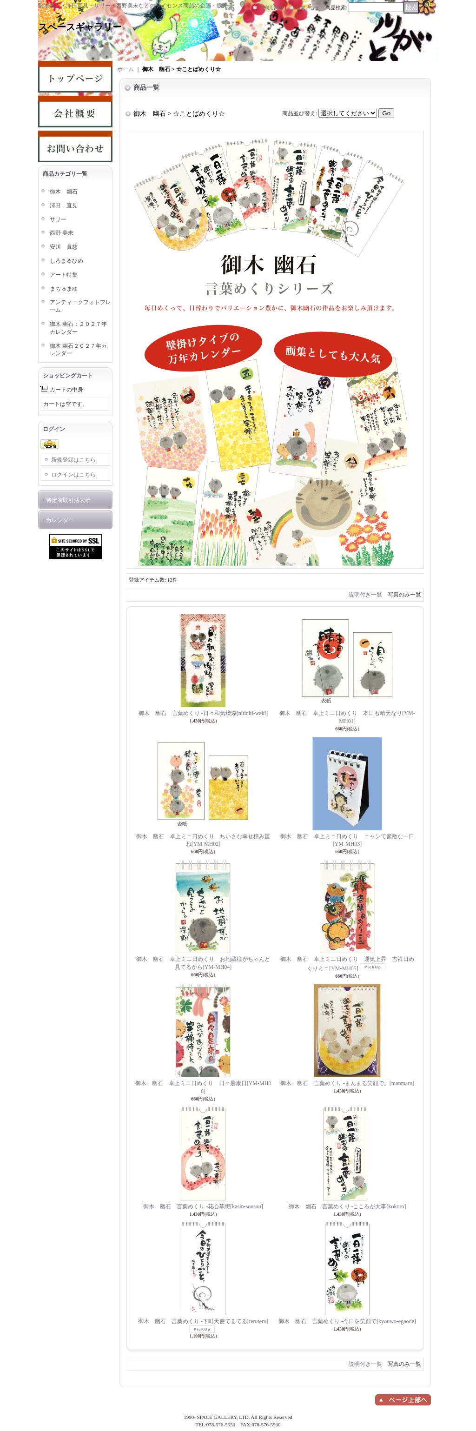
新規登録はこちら (73, 460)
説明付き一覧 (365, 594)
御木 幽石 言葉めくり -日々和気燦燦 (203, 713)
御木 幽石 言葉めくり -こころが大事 (347, 1206)
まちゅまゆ (64, 288)
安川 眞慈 (64, 247)
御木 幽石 (64, 191)
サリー (58, 219)
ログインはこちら (73, 474)
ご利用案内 (271, 7)
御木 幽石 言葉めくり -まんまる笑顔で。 (347, 1083)
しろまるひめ (66, 261)
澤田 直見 (64, 205)
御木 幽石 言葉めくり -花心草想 (203, 1206)
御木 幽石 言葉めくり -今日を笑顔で (347, 1321)
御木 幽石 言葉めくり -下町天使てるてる (203, 1321)
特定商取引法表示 (68, 500)
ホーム (125, 69)
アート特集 (64, 275)
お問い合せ (307, 7)
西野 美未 (61, 233)
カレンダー (60, 520)
